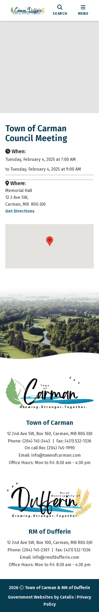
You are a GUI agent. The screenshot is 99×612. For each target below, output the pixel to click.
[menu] (83, 10)
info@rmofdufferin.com (55, 557)
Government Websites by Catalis (41, 597)
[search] (60, 10)
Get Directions (20, 211)
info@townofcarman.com (56, 455)
